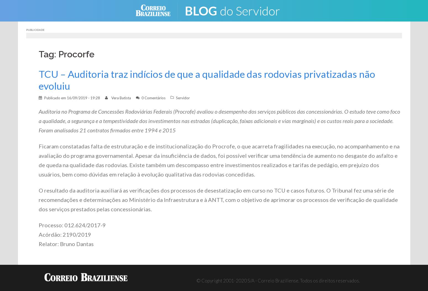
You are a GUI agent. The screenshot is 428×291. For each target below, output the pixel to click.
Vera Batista (121, 98)
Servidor (183, 98)
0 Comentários (153, 98)
